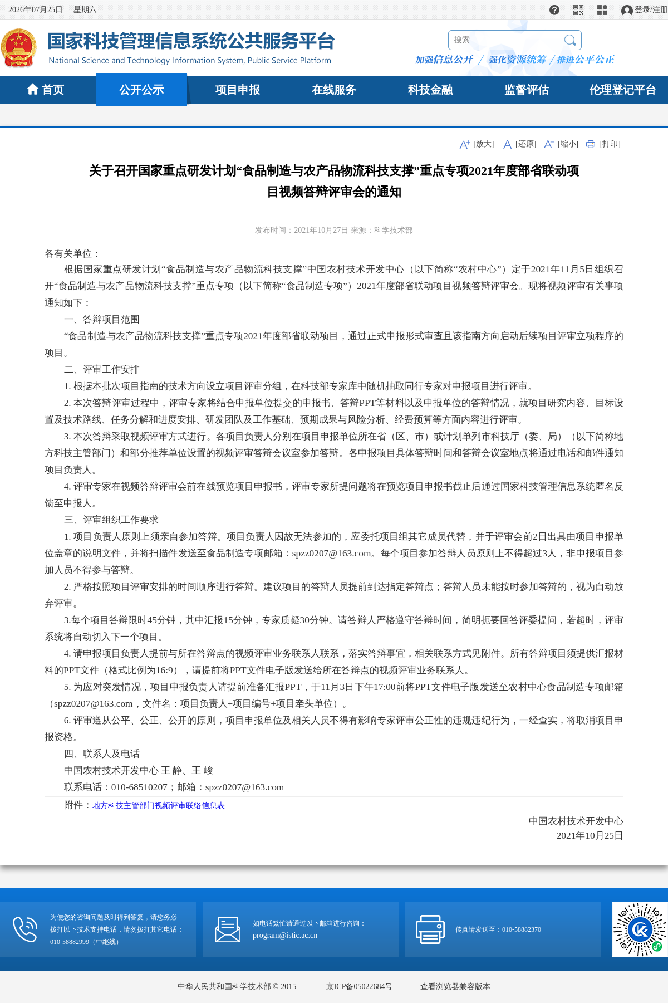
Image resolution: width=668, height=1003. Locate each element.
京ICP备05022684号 (359, 986)
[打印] (610, 144)
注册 (660, 10)
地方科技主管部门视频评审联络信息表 (158, 805)
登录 (642, 10)
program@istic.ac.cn (285, 935)
